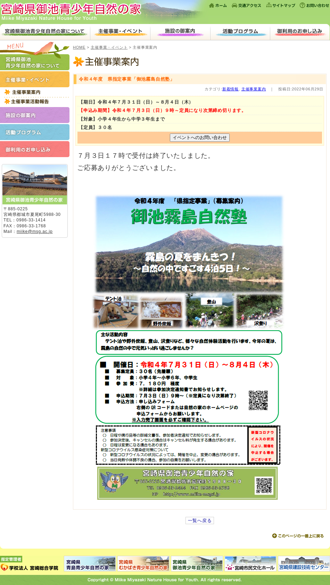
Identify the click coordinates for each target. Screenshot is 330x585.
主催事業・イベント (120, 32)
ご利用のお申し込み (300, 32)
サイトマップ (281, 5)
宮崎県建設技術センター (303, 563)
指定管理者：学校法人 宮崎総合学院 (32, 563)
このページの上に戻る (297, 536)
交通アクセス (246, 5)
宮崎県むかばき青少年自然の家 (143, 563)
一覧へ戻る (200, 520)
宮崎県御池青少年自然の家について (45, 32)
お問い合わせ (314, 5)
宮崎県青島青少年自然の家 (90, 563)
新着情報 (230, 89)
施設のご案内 (180, 32)
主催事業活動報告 (34, 101)
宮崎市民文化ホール (250, 563)
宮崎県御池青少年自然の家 (104, 12)
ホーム (218, 5)
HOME (79, 47)
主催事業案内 (200, 62)
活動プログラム (240, 32)
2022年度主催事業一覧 (34, 92)
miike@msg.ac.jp (35, 231)
